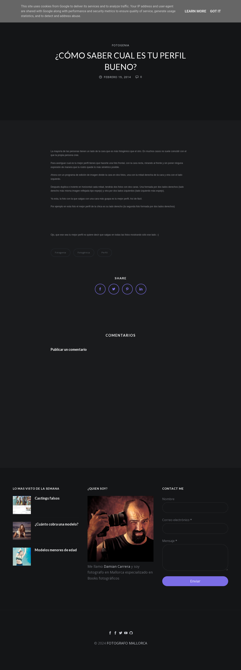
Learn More (195, 11)
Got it (215, 11)
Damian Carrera (117, 566)
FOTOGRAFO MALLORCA (127, 643)
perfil (104, 252)
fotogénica (84, 252)
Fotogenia (120, 45)
